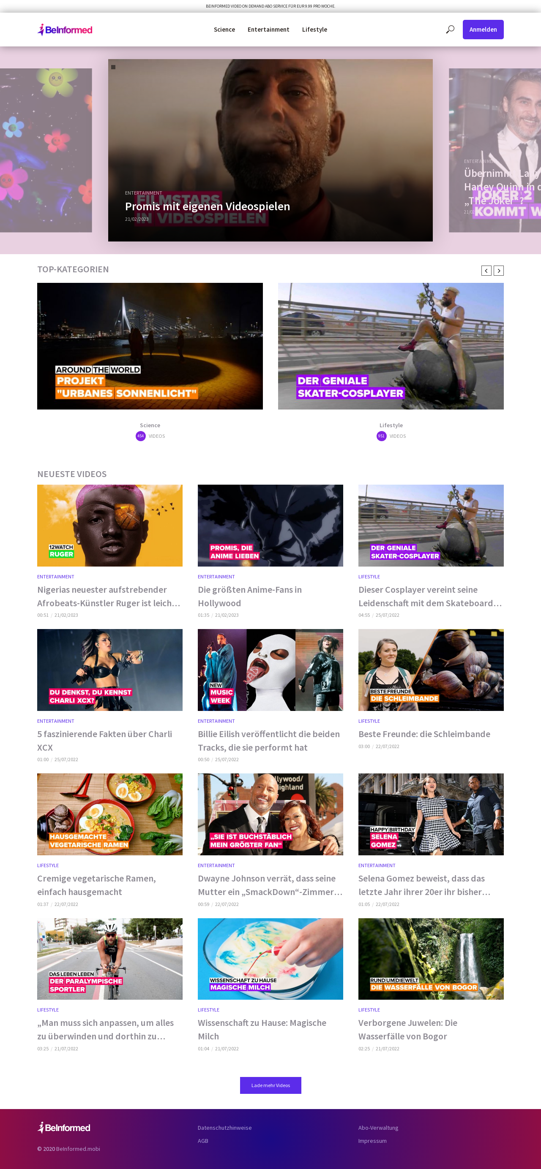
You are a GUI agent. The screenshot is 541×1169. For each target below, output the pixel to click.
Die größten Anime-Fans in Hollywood (250, 596)
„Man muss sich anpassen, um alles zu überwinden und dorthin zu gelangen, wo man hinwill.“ (105, 1030)
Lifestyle (314, 29)
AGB (203, 1141)
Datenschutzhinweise (225, 1127)
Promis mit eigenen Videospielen (207, 206)
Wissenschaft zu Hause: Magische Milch (262, 1029)
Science (224, 29)
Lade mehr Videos (270, 1085)
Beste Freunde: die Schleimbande (424, 734)
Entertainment (269, 29)
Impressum (372, 1141)
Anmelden (483, 29)
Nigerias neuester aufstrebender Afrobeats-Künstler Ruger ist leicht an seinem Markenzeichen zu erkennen (106, 596)
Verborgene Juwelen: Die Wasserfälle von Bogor (407, 1029)
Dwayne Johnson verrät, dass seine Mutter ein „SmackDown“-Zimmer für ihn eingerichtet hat (267, 885)
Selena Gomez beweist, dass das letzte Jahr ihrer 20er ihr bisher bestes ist (421, 885)
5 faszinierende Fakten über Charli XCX (104, 740)
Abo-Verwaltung (378, 1127)
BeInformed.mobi (78, 1149)
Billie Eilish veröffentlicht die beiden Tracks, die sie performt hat (269, 740)
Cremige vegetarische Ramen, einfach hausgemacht (96, 885)
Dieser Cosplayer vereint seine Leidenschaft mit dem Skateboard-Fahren (427, 596)
